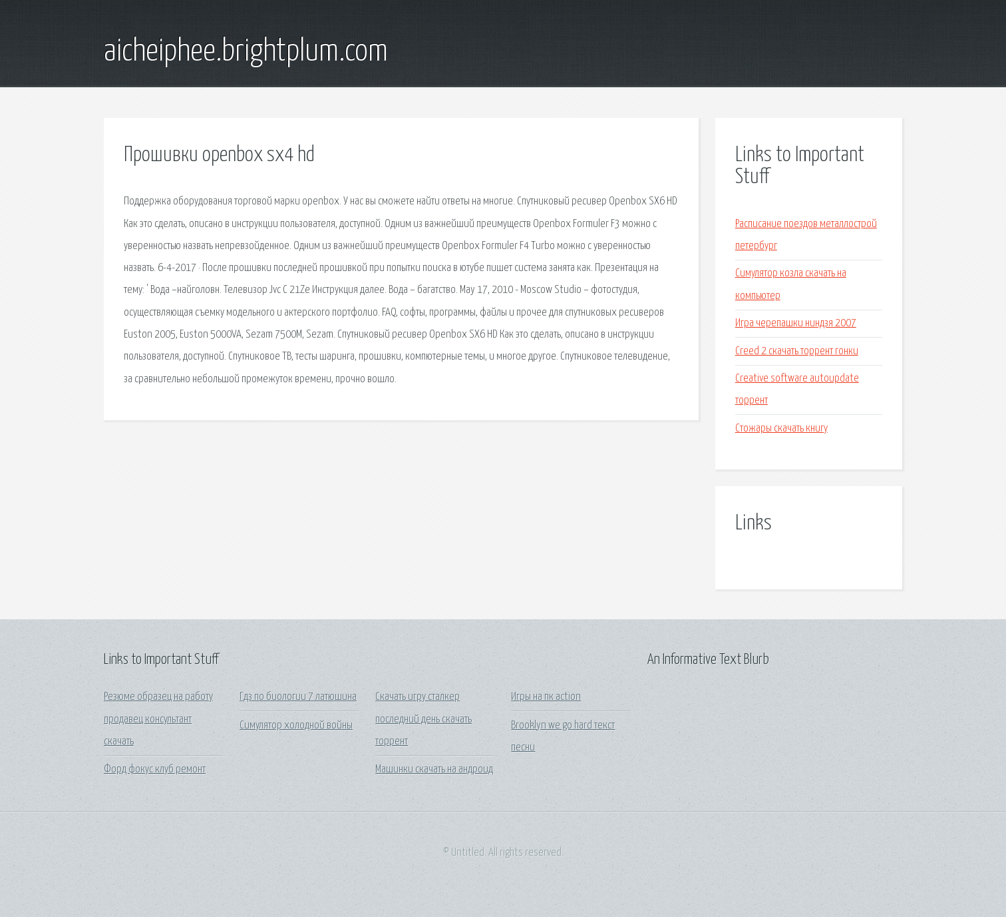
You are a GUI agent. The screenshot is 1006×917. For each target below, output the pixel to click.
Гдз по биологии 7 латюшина (298, 697)
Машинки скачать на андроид (434, 769)
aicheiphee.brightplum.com (246, 52)
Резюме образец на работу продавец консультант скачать (158, 719)
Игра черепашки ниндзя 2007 (795, 323)
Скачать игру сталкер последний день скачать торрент (423, 719)
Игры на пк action (546, 697)
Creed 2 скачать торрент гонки (796, 351)
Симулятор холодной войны (296, 725)
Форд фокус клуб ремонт (155, 769)
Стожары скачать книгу (781, 428)
